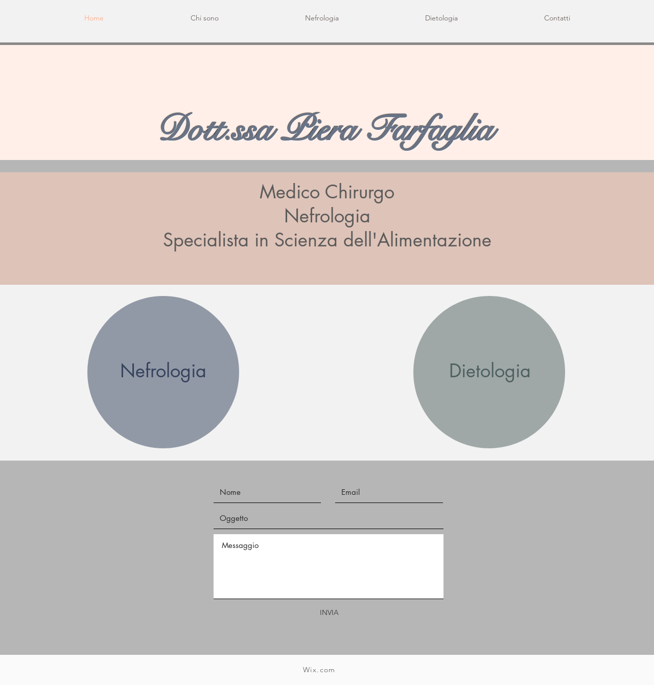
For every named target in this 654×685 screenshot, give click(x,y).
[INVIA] (329, 613)
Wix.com (319, 669)
